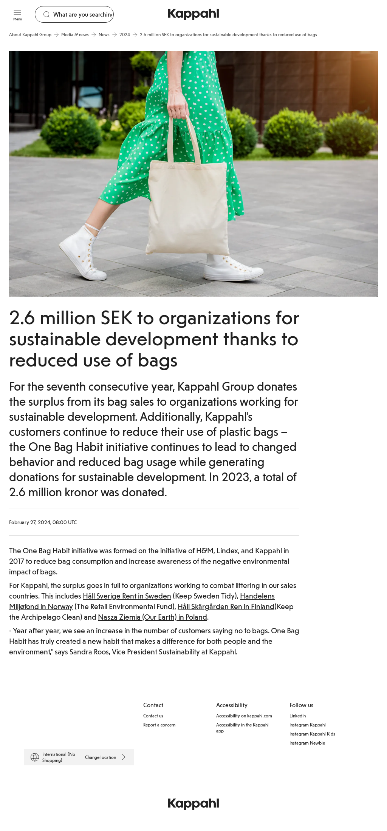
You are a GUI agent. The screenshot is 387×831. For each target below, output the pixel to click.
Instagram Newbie (307, 742)
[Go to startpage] (193, 14)
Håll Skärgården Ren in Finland (226, 606)
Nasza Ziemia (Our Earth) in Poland (152, 616)
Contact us (153, 715)
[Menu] (17, 14)
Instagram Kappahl (307, 724)
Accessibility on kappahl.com (244, 715)
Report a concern (159, 724)
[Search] (83, 14)
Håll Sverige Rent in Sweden (127, 595)
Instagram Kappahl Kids (312, 733)
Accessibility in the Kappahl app (242, 727)
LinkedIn (297, 715)
